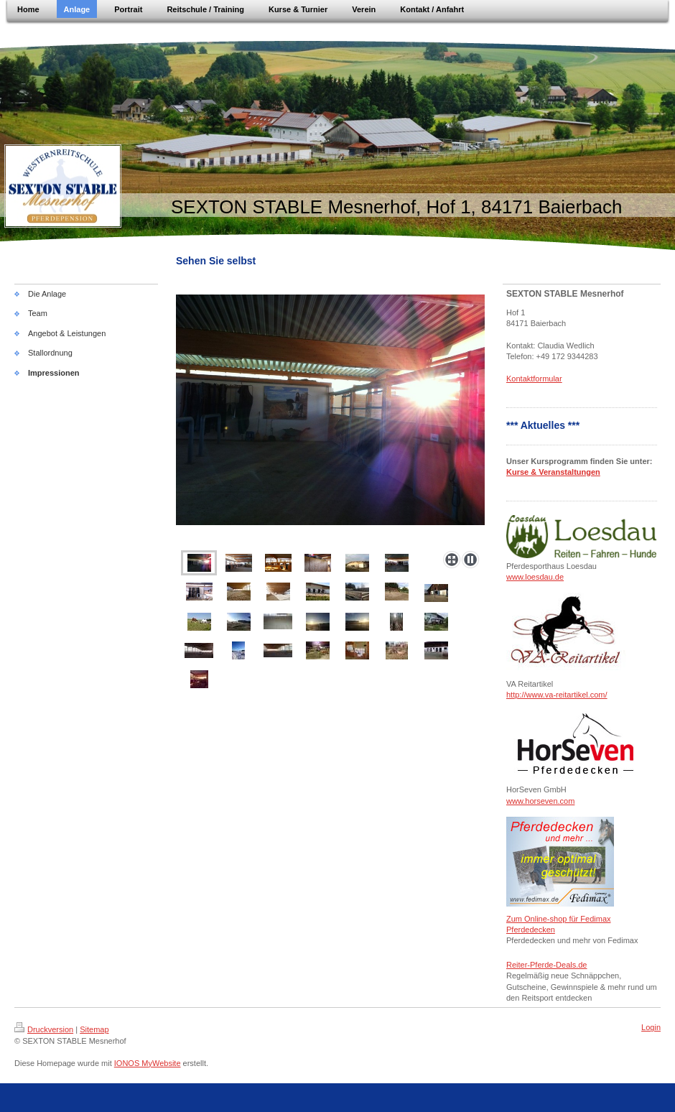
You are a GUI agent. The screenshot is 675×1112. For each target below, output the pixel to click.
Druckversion (43, 1029)
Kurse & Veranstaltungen (553, 472)
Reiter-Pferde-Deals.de (546, 964)
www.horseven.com (540, 801)
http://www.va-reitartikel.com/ (557, 694)
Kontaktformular (534, 378)
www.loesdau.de (535, 577)
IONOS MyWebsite (147, 1063)
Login (651, 1027)
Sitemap (94, 1029)
